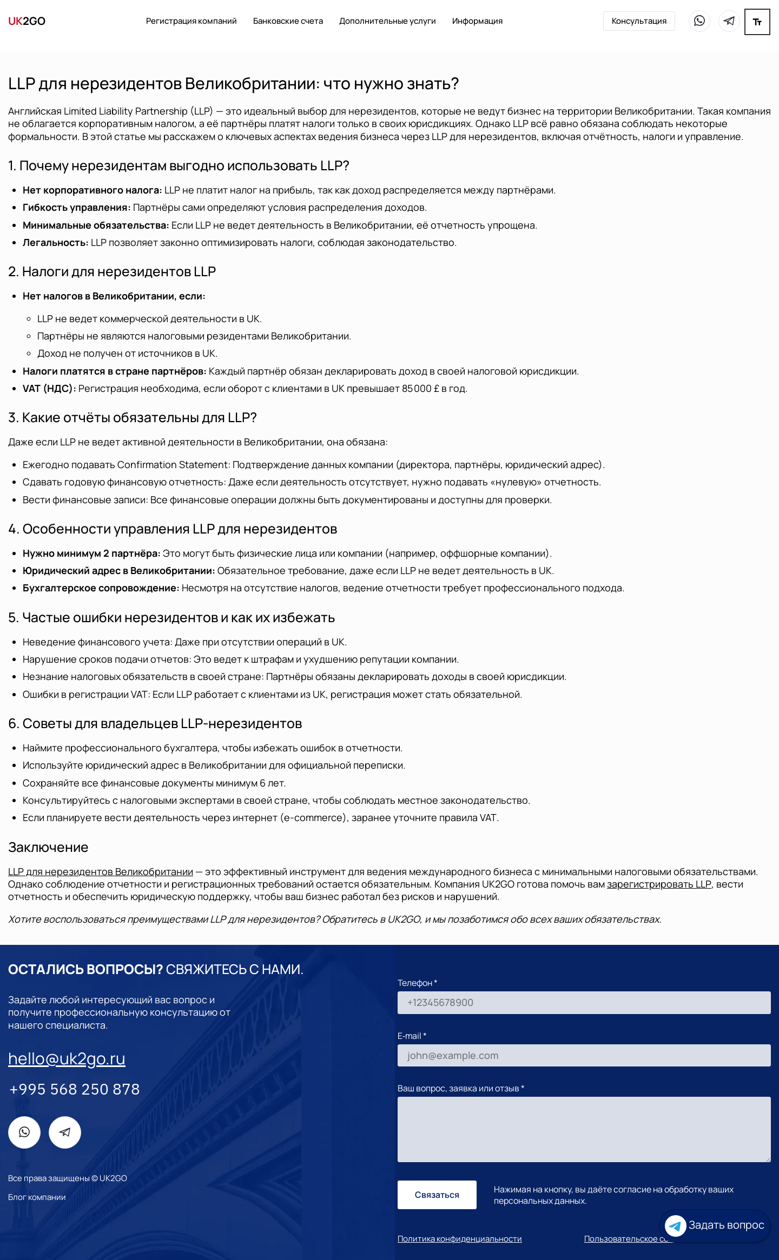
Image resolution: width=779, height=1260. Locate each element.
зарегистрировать (659, 883)
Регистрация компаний (191, 20)
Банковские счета (288, 20)
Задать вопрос (714, 1226)
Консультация (639, 20)
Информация (477, 20)
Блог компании (37, 1197)
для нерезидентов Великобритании (100, 871)
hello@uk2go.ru (67, 1058)
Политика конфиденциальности (460, 1239)
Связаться (437, 1195)
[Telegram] (729, 21)
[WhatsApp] (699, 21)
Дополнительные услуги (387, 20)
